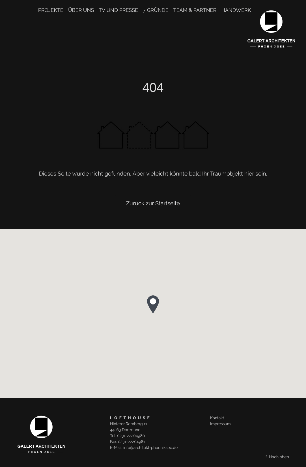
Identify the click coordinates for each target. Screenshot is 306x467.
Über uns (81, 10)
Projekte (50, 10)
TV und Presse (118, 10)
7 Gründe (155, 10)
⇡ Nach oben (277, 457)
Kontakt (217, 418)
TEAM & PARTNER (195, 10)
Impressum (220, 424)
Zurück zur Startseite (153, 203)
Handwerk (236, 10)
